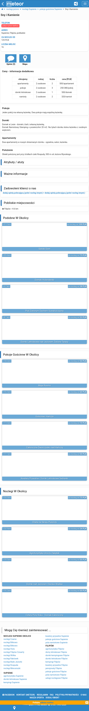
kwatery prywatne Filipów (56, 665)
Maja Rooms (44, 385)
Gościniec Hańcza (44, 416)
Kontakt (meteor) (25, 695)
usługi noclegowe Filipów (56, 678)
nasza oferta (37, 697)
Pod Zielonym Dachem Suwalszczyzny (44, 311)
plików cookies (47, 702)
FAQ (51, 695)
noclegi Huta (9, 649)
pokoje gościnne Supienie (56, 639)
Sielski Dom (44, 249)
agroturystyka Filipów (54, 649)
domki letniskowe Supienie (15, 679)
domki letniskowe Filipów (56, 658)
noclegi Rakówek (11, 658)
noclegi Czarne (10, 639)
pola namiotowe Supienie (56, 642)
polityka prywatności (67, 695)
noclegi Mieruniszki (12, 668)
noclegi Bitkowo (10, 642)
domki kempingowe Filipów (57, 655)
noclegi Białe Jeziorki (13, 662)
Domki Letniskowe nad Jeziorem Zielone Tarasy (44, 341)
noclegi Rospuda (11, 665)
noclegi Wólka (10, 655)
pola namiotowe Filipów (55, 675)
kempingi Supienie (12, 682)
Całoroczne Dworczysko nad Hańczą (44, 447)
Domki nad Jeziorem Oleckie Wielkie (44, 584)
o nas (83, 695)
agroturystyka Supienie (14, 676)
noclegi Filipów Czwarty (14, 652)
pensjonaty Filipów (53, 668)
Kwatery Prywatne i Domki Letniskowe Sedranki (44, 478)
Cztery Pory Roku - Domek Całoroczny (44, 615)
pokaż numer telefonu (10, 26)
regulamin (42, 695)
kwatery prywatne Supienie (57, 636)
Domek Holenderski (44, 280)
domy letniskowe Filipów (56, 652)
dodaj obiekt (52, 697)
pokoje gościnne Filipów (56, 671)
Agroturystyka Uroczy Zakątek (44, 553)
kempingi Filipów (52, 662)
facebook (9, 695)
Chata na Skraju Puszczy (44, 522)
